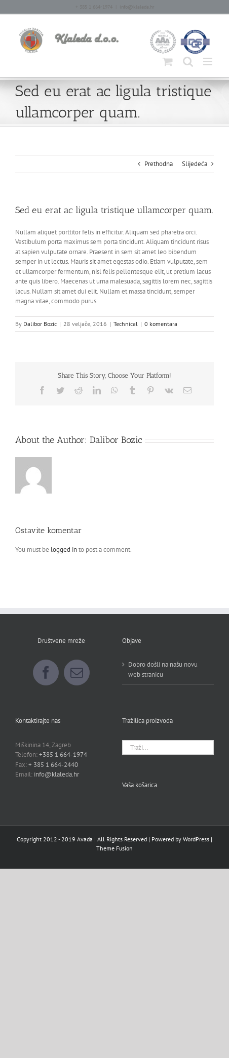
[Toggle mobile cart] (168, 61)
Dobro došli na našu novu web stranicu (163, 669)
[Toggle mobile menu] (208, 61)
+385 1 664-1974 (63, 754)
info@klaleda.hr (137, 7)
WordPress (196, 839)
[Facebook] (46, 672)
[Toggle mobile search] (188, 61)
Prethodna (158, 163)
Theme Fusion (114, 848)
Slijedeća (194, 163)
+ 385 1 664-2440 (53, 764)
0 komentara (160, 324)
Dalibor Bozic (40, 324)
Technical (125, 324)
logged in (64, 549)
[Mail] (77, 672)
